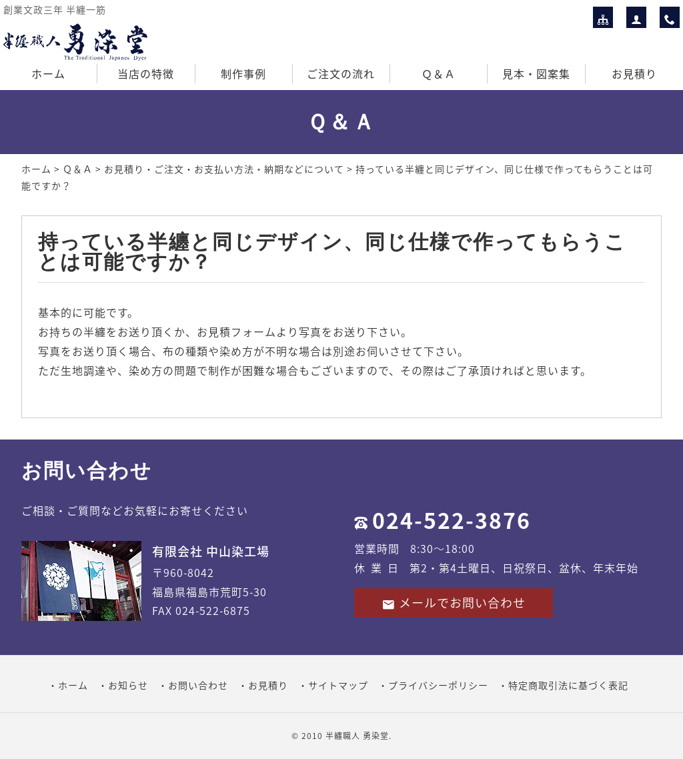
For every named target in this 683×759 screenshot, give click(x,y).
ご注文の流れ (341, 73)
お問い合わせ (198, 685)
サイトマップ (338, 685)
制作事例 (243, 73)
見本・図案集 (536, 73)
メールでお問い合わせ (454, 603)
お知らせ (128, 685)
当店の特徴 (145, 73)
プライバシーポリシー (438, 685)
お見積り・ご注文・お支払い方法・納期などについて (224, 168)
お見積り (634, 73)
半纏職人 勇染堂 (357, 736)
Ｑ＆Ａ (439, 73)
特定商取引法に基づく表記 (568, 685)
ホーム (48, 73)
